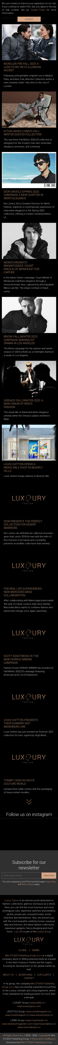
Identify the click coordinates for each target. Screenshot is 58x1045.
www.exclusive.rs (41, 1015)
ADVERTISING (25, 974)
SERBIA (35, 950)
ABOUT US (8, 974)
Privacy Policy (50, 882)
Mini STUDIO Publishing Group (36, 1042)
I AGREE (29, 19)
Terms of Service (28, 884)
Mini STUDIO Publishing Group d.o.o (23, 955)
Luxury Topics (11, 900)
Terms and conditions (42, 1038)
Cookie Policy (38, 10)
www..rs (37, 1002)
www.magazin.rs (38, 1011)
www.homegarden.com (17, 1023)
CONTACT (29, 978)
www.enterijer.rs (36, 1020)
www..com (29, 1006)
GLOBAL (23, 950)
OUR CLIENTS (44, 974)
